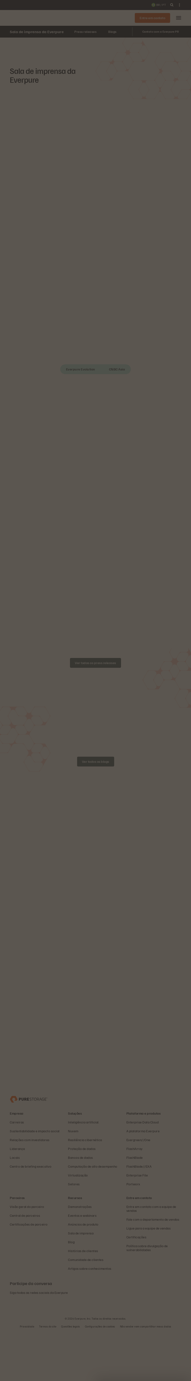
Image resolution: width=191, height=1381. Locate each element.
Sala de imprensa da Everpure (37, 31)
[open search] (172, 5)
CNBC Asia (117, 369)
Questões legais (70, 1375)
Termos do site (47, 1375)
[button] (178, 18)
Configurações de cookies (100, 1375)
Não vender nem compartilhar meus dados (145, 1375)
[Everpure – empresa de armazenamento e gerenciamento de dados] (28, 1147)
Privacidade (27, 1375)
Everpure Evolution (80, 369)
